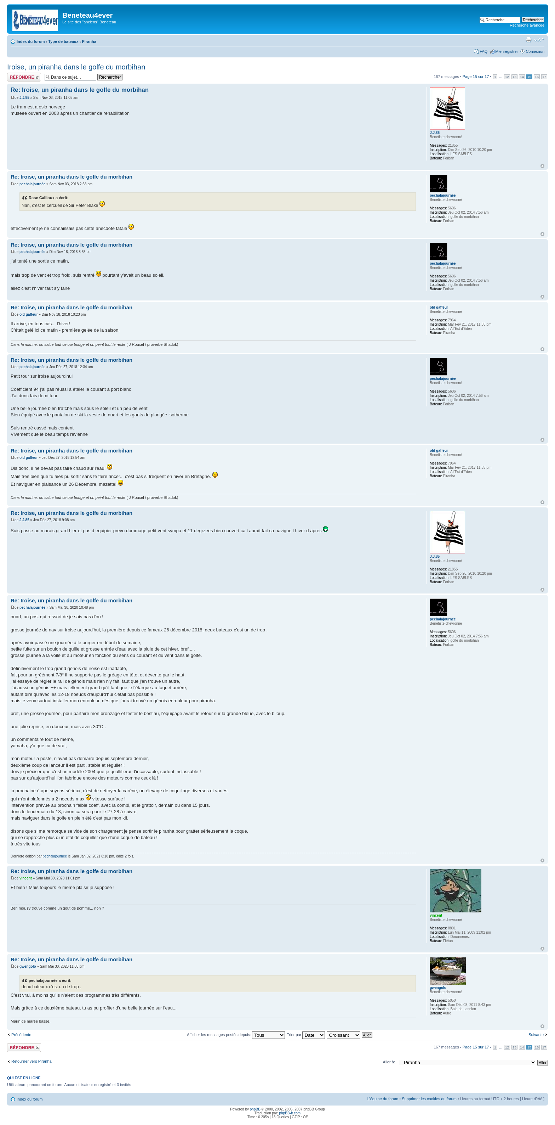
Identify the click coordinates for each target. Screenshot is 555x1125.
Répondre (24, 77)
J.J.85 (24, 98)
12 (507, 77)
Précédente (21, 1035)
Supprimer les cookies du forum (429, 1099)
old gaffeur (28, 314)
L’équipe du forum (382, 1099)
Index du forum (31, 41)
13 (514, 77)
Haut (542, 166)
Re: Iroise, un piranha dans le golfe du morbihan (80, 89)
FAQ (483, 51)
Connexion (535, 51)
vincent (25, 878)
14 (522, 77)
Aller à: (389, 1062)
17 (544, 77)
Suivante (536, 1035)
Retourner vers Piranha (31, 1061)
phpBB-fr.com (290, 1113)
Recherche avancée (527, 25)
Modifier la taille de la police (539, 40)
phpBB (255, 1109)
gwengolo (27, 966)
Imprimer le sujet (528, 40)
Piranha (89, 41)
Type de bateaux (63, 41)
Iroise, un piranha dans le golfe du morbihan (76, 67)
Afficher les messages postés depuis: (236, 1035)
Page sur (476, 76)
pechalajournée (32, 184)
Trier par (306, 1035)
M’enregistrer (506, 51)
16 (537, 77)
